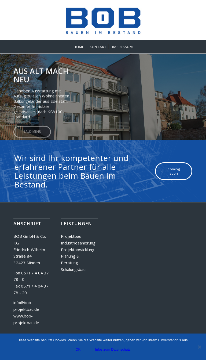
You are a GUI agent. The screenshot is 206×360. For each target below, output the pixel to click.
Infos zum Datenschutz (112, 349)
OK (77, 349)
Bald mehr (32, 130)
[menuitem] (79, 46)
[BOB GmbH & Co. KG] (103, 20)
